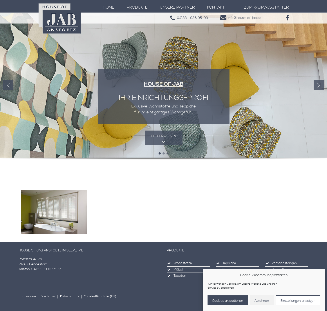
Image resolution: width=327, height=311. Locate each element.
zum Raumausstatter (266, 7)
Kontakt (216, 7)
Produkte (137, 7)
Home (108, 7)
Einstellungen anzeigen (298, 301)
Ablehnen (262, 301)
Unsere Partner (177, 7)
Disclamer (48, 296)
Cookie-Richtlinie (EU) (100, 296)
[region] (163, 92)
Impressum (27, 296)
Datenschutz (69, 296)
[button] (8, 85)
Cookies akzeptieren (227, 301)
